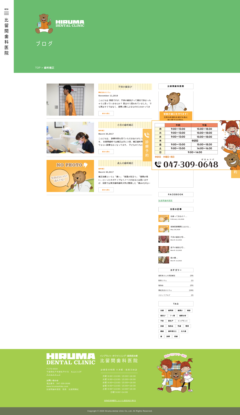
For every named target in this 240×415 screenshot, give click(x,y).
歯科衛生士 (172, 331)
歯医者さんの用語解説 (166, 275)
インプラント (183, 321)
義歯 (162, 331)
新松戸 (170, 321)
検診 (189, 310)
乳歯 (179, 326)
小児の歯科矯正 (125, 125)
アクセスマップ (53, 375)
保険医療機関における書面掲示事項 (120, 401)
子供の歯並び (125, 87)
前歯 (176, 336)
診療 (168, 336)
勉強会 (160, 285)
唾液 (187, 326)
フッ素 (172, 315)
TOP (38, 67)
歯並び (162, 315)
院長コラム (162, 280)
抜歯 (162, 326)
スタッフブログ (164, 295)
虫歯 (162, 310)
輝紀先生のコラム (104, 92)
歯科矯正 (101, 130)
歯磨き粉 (182, 315)
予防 (162, 321)
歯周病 (170, 310)
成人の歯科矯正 (125, 163)
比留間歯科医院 (165, 200)
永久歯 (183, 331)
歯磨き (180, 310)
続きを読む (106, 113)
